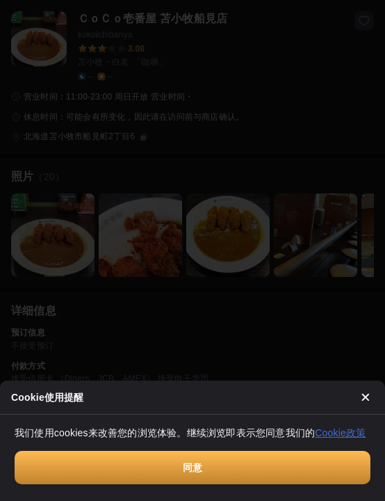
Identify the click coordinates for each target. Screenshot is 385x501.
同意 (192, 467)
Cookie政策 (340, 432)
